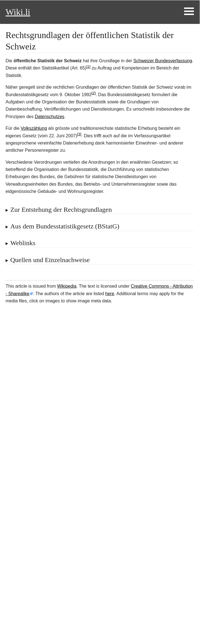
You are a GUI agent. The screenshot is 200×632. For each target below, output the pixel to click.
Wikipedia (66, 286)
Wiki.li (18, 12)
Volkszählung (34, 128)
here (109, 293)
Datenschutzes (49, 116)
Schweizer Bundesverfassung (162, 60)
